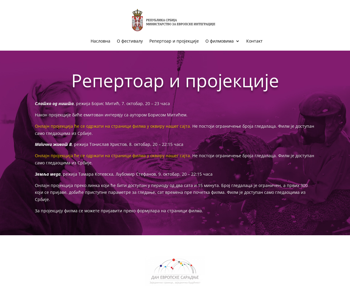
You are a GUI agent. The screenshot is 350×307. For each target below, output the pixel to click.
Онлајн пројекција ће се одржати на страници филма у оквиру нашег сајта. (113, 126)
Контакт (254, 41)
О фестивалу (130, 41)
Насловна (100, 41)
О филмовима (219, 41)
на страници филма (181, 211)
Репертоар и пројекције (174, 41)
